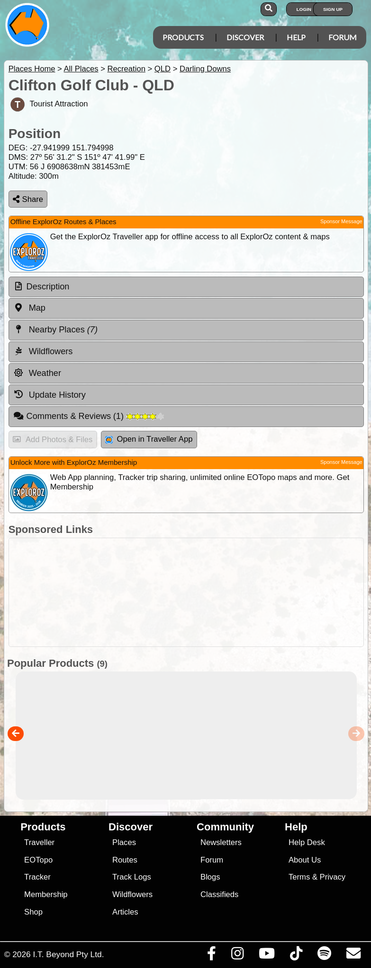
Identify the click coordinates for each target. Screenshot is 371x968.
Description (48, 286)
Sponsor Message (341, 221)
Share (28, 199)
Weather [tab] (37, 373)
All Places (81, 68)
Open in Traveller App (148, 439)
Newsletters (221, 842)
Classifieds (219, 894)
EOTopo (38, 859)
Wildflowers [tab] (43, 351)
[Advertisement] (190, 592)
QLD (162, 68)
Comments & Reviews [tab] (88, 416)
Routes (124, 859)
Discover (245, 37)
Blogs (210, 876)
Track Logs (131, 876)
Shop (33, 911)
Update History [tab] (49, 394)
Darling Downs (205, 68)
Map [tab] (29, 308)
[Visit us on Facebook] (211, 955)
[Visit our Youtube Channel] (266, 955)
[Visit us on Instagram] (237, 955)
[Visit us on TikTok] (296, 955)
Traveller (39, 842)
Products (183, 37)
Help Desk (307, 842)
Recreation (126, 68)
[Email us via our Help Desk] (353, 955)
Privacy (333, 876)
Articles (125, 911)
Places (124, 842)
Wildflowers (132, 894)
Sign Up (333, 9)
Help (296, 37)
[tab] (186, 287)
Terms (299, 876)
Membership (45, 894)
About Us (305, 859)
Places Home (32, 68)
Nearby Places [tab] (55, 329)
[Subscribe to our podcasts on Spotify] (324, 955)
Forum (342, 37)
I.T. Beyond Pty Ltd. (68, 954)
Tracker (37, 876)
